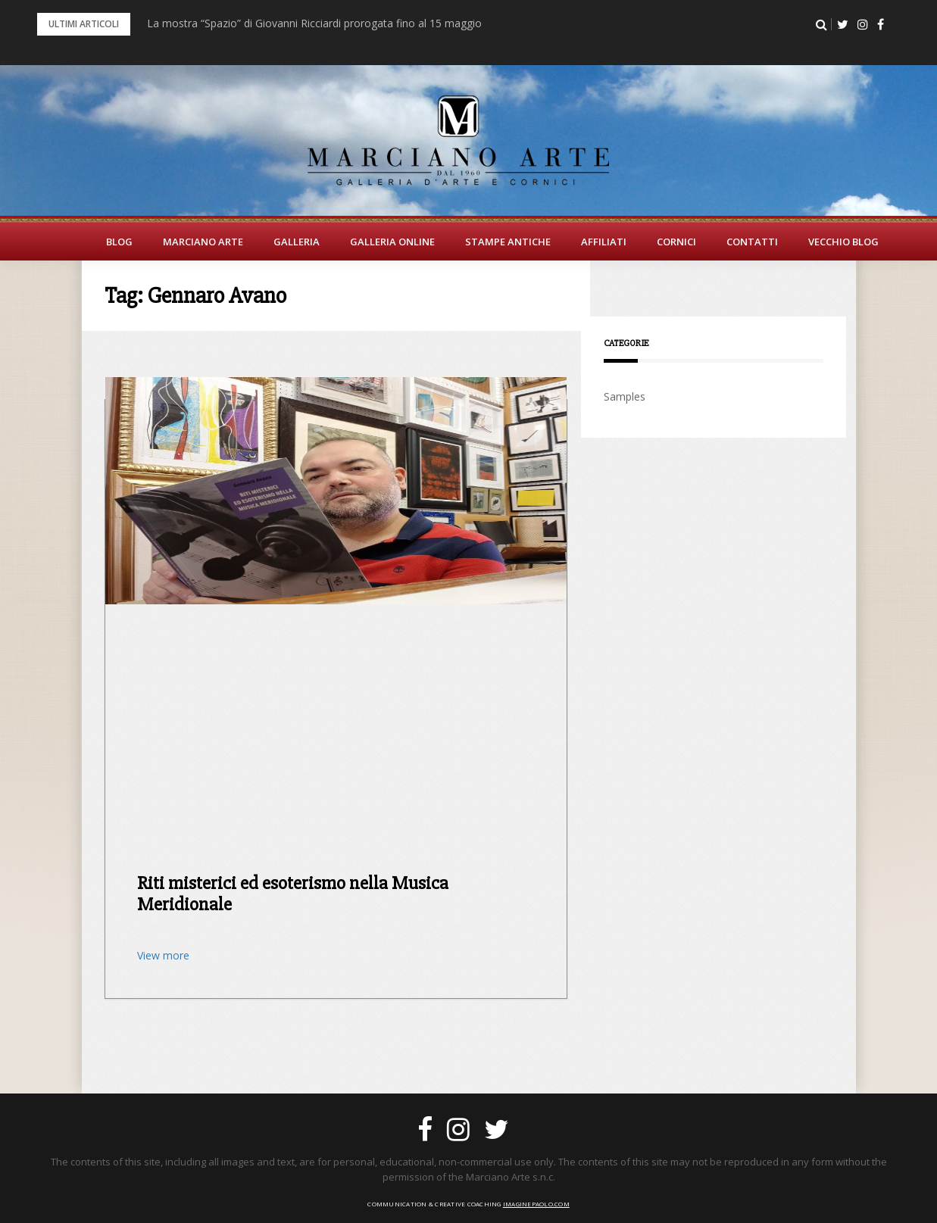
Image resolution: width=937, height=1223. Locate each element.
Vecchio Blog (843, 241)
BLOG (119, 241)
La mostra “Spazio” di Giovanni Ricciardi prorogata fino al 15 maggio (314, 23)
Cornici (676, 241)
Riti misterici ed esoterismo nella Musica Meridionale (292, 894)
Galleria (296, 241)
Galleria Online (392, 241)
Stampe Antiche (508, 241)
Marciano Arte (203, 241)
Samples (624, 396)
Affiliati (603, 241)
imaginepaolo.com (536, 1204)
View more (163, 955)
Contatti (752, 241)
